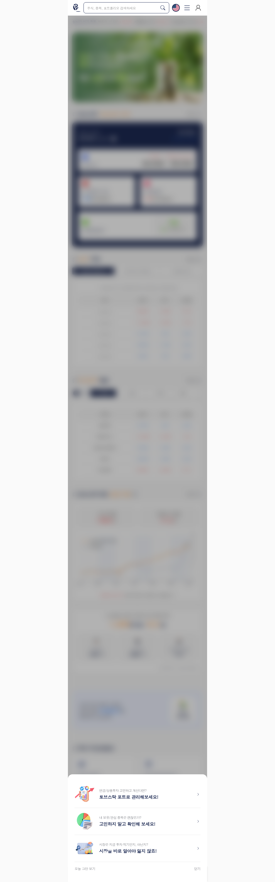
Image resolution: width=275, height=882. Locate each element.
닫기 (197, 868)
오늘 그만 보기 (85, 868)
